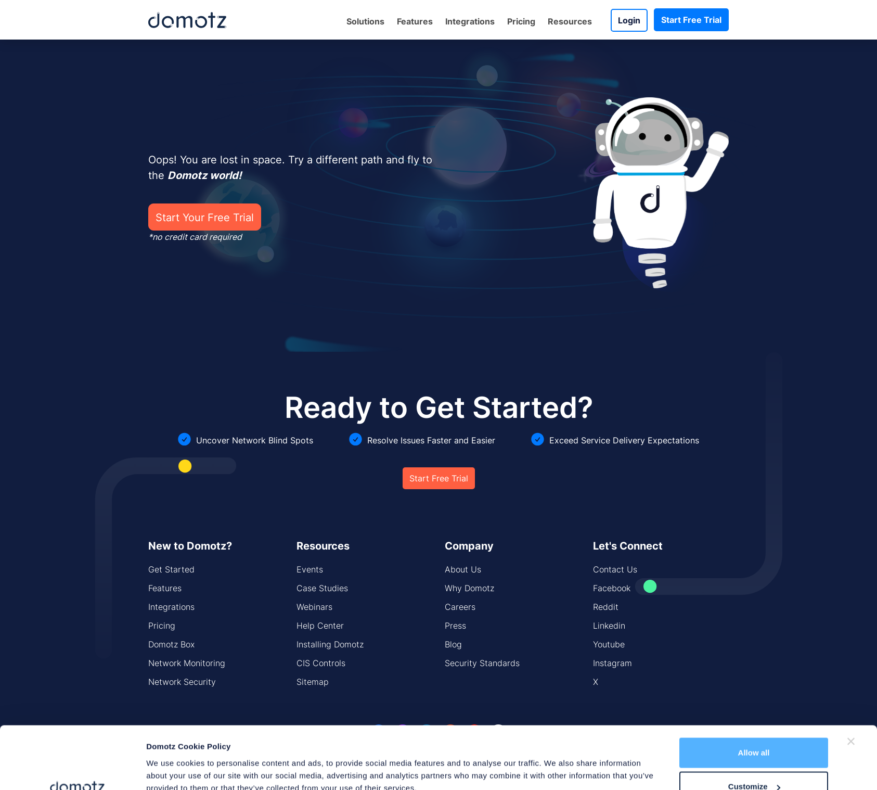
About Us (463, 569)
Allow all (754, 694)
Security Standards (482, 663)
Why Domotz (469, 588)
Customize (754, 728)
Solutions (365, 21)
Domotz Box (171, 644)
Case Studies (322, 588)
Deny (754, 762)
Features (415, 21)
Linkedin (609, 625)
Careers (460, 607)
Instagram (612, 663)
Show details (170, 758)
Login (629, 20)
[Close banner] (851, 682)
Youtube (609, 644)
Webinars (314, 607)
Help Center (320, 625)
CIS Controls (320, 663)
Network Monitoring (186, 663)
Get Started (171, 569)
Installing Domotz (330, 644)
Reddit (605, 607)
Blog (453, 644)
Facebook (611, 588)
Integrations (470, 21)
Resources (570, 21)
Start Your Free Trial (205, 217)
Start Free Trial (691, 20)
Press (455, 625)
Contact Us (615, 569)
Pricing (521, 21)
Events (309, 569)
